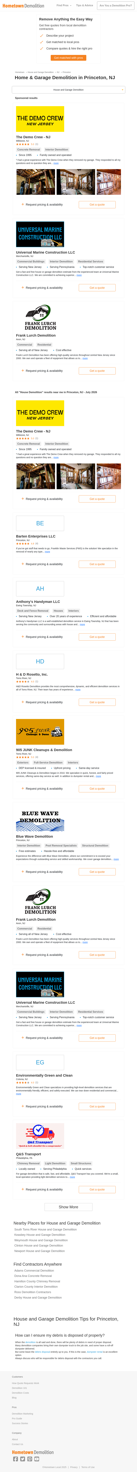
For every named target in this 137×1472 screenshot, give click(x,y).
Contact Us (17, 1444)
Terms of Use (87, 1467)
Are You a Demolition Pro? (116, 5)
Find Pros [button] (62, 5)
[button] (15, 1459)
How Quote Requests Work (25, 1383)
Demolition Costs (20, 1393)
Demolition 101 (19, 1388)
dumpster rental (95, 1352)
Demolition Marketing (22, 1413)
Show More (68, 1207)
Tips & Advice (84, 5)
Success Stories (20, 1423)
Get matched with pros (68, 57)
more (56, 163)
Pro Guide (17, 1418)
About (15, 1439)
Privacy (74, 1467)
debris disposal (42, 1352)
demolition (30, 1342)
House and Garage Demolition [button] (68, 89)
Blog (14, 1397)
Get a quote (97, 204)
